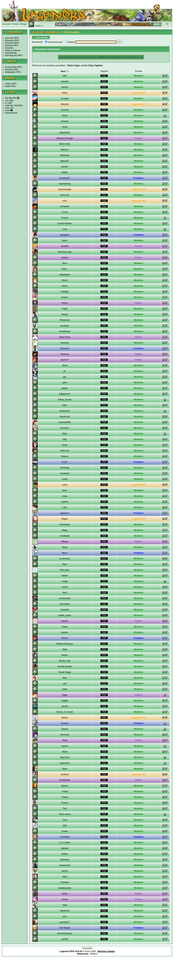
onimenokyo (65, 598)
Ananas (64, 121)
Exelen (64, 297)
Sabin (65, 689)
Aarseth (64, 81)
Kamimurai (65, 416)
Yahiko (64, 893)
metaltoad (64, 536)
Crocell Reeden (64, 223)
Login (37, 26)
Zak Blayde (64, 928)
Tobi (65, 808)
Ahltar (64, 93)
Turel (64, 820)
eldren (65, 286)
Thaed (65, 791)
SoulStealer (64, 780)
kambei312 (65, 411)
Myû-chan (64, 570)
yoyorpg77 (65, 922)
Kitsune (64, 456)
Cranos (64, 218)
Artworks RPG (11, 69)
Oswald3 (65, 609)
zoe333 (64, 939)
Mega (64, 530)
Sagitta (64, 700)
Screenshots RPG (13, 67)
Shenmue (64, 734)
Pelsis (65, 626)
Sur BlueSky (12, 98)
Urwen (65, 831)
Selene (64, 717)
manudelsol (64, 524)
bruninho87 (64, 178)
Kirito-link (64, 450)
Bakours (65, 149)
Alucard (64, 110)
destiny (64, 257)
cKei (65, 201)
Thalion (64, 797)
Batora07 (64, 161)
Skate (65, 751)
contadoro (64, 206)
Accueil (7, 24)
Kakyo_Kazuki (64, 399)
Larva (64, 484)
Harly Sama (64, 337)
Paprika (64, 621)
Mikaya (64, 541)
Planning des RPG (14, 55)
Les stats (9, 100)
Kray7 (64, 462)
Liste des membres (14, 105)
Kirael (65, 445)
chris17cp (64, 195)
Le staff (8, 103)
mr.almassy (64, 558)
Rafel (64, 649)
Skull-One (64, 757)
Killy (65, 439)
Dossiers (9, 48)
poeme (64, 632)
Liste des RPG (12, 38)
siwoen (64, 746)
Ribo (65, 678)
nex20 (65, 587)
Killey (64, 433)
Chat (7, 110)
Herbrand (64, 348)
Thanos (64, 803)
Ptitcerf (64, 638)
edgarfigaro (64, 274)
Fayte (64, 308)
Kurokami (64, 473)
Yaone (65, 899)
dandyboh (64, 235)
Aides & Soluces (12, 50)
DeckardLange (65, 252)
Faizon (64, 303)
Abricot (64, 87)
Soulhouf (64, 774)
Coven (65, 212)
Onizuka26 (65, 604)
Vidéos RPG (11, 84)
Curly (64, 229)
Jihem (65, 365)
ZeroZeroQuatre (64, 933)
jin (65, 371)
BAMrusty (64, 155)
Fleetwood (64, 320)
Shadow (64, 723)
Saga (64, 695)
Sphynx (64, 786)
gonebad (65, 325)
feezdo (64, 314)
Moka (64, 547)
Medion (93, 954)
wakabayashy (64, 888)
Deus (64, 263)
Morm (65, 553)
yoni (65, 916)
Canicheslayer (64, 189)
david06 (64, 246)
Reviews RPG (11, 45)
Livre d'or (9, 108)
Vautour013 (64, 865)
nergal (65, 581)
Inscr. (42, 26)
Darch (65, 240)
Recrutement (11, 113)
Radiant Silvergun (64, 644)
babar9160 (65, 132)
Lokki (64, 507)
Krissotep (64, 467)
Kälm (64, 405)
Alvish (65, 115)
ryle (64, 683)
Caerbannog (65, 183)
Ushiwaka (64, 837)
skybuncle (64, 763)
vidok (64, 876)
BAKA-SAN (64, 144)
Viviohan (65, 882)
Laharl (65, 479)
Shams (64, 729)
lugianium (64, 513)
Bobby (65, 172)
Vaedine (64, 848)
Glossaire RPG (12, 40)
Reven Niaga (64, 672)
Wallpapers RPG (13, 72)
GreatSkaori (64, 331)
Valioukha (64, 859)
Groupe (138, 71)
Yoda (64, 905)
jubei (64, 382)
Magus (64, 519)
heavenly (64, 342)
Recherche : (38, 42)
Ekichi (65, 280)
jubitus (65, 388)
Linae (64, 496)
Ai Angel (65, 98)
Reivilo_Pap (64, 661)
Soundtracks (11, 53)
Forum (15, 24)
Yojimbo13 (65, 910)
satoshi (64, 706)
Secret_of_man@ (64, 712)
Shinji (64, 740)
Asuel (64, 127)
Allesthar (65, 104)
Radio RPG (10, 86)
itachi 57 (65, 360)
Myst (64, 564)
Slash (64, 768)
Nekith (65, 575)
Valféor (64, 854)
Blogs (23, 24)
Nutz (65, 592)
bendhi (64, 166)
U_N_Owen (64, 842)
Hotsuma (64, 354)
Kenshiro (64, 428)
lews (65, 490)
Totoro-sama (65, 814)
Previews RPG (12, 43)
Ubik (65, 825)
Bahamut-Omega (65, 138)
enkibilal (64, 291)
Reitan (65, 655)
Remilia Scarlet (65, 666)
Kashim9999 (65, 422)
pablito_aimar (64, 615)
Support (104, 71)
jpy (64, 377)
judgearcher (64, 394)
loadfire (64, 502)
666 (64, 76)
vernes (64, 871)
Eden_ (65, 269)
